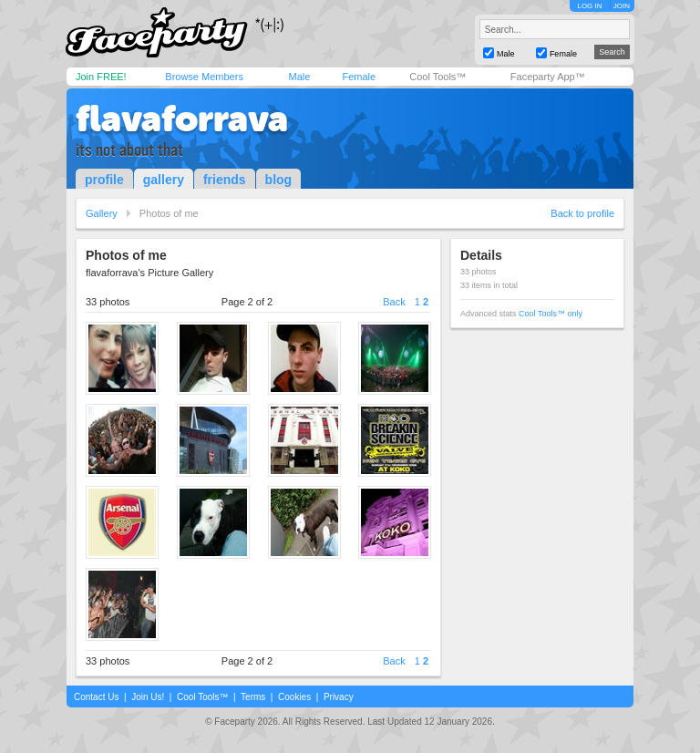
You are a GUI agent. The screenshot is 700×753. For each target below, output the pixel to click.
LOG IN (589, 6)
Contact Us (96, 697)
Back (394, 301)
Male (299, 76)
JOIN (621, 6)
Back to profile (582, 213)
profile (104, 179)
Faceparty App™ (547, 76)
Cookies (294, 697)
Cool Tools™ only (550, 313)
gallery (163, 179)
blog (279, 179)
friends (224, 179)
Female (359, 76)
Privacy (339, 697)
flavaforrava (182, 118)
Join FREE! (101, 76)
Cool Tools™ (437, 76)
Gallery (102, 213)
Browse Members (204, 76)
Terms (253, 697)
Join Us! (147, 697)
